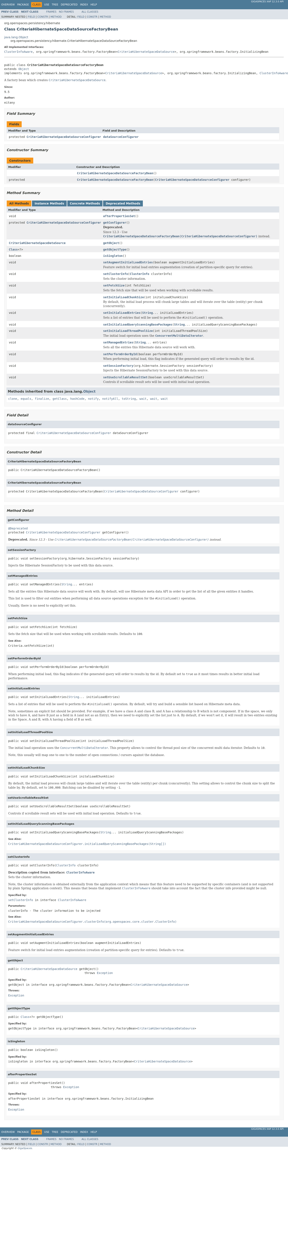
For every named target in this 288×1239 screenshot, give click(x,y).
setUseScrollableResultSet (125, 377)
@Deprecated (18, 528)
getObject (111, 243)
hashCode (77, 398)
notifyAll (110, 398)
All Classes (90, 11)
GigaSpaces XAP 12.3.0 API (267, 1)
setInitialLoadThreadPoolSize (128, 331)
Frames (51, 11)
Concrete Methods (85, 203)
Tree (55, 4)
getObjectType (114, 249)
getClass (60, 398)
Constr (42, 16)
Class (13, 249)
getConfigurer (114, 222)
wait (143, 398)
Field (31, 16)
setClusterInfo (115, 274)
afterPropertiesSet (119, 216)
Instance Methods (49, 203)
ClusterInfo (139, 274)
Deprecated (69, 4)
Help (93, 4)
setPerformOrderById (120, 354)
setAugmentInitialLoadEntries (128, 262)
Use (46, 4)
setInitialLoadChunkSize (123, 297)
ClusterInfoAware (18, 51)
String (147, 312)
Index (84, 4)
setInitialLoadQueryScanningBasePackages (137, 324)
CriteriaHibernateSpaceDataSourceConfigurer (64, 137)
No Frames (66, 11)
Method (56, 16)
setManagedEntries (118, 342)
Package (23, 4)
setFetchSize (113, 285)
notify (93, 398)
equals (26, 398)
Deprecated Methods (123, 203)
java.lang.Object (16, 37)
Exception (105, 973)
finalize (42, 398)
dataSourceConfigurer (121, 137)
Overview (8, 4)
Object (23, 69)
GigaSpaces (24, 1148)
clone (12, 398)
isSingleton (113, 255)
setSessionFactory (118, 365)
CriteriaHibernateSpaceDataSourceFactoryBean (115, 173)
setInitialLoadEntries (121, 312)
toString (129, 398)
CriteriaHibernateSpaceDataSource (146, 51)
